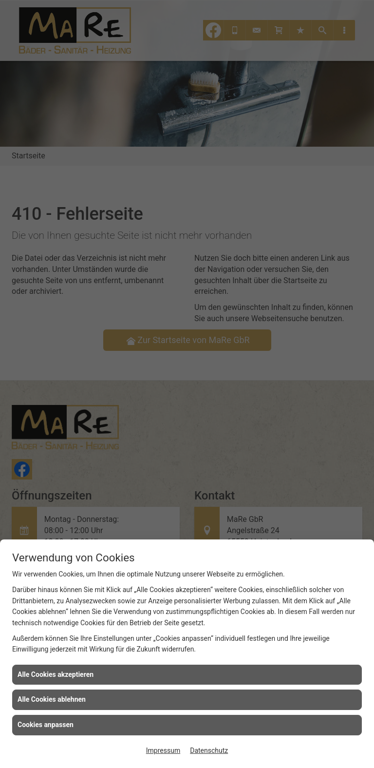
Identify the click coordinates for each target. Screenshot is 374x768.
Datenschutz (209, 750)
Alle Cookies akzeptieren (56, 674)
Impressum (163, 750)
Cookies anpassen (46, 725)
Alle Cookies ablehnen (52, 699)
